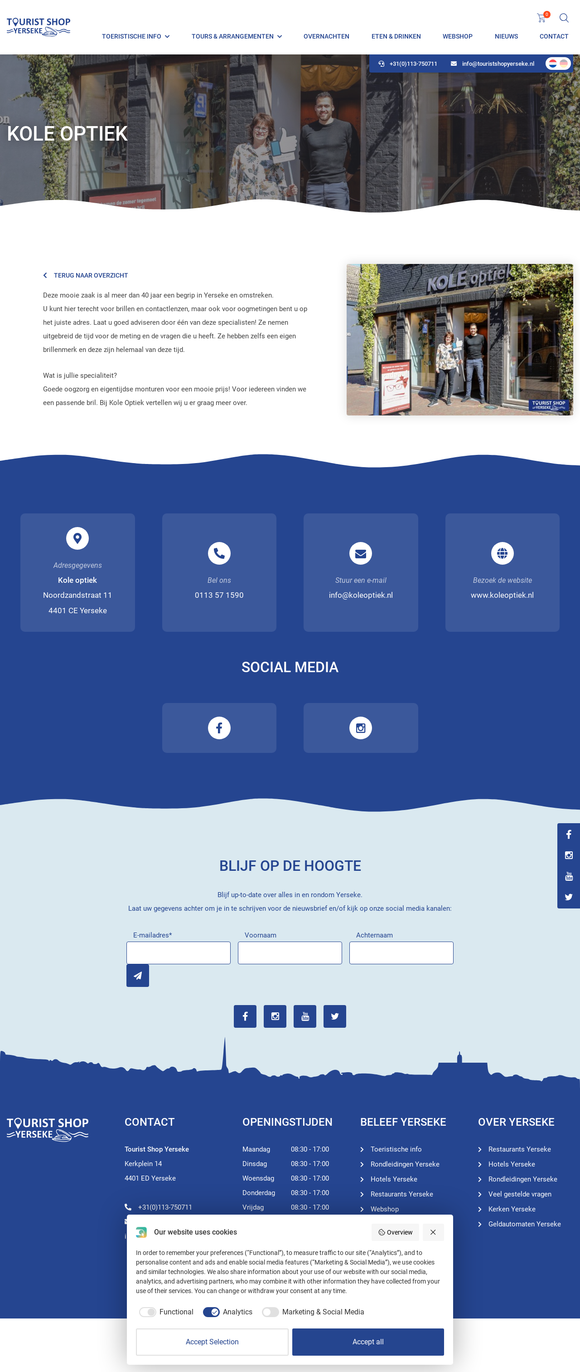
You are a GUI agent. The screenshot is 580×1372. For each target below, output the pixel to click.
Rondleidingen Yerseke (405, 1164)
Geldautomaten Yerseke (524, 1224)
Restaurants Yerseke (402, 1194)
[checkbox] (164, 1312)
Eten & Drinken (396, 36)
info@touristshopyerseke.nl (492, 63)
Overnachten (326, 36)
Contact (554, 36)
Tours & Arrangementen (233, 36)
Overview (395, 1232)
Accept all (368, 1342)
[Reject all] (434, 1232)
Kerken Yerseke (512, 1209)
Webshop (458, 36)
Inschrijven (137, 975)
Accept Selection (212, 1342)
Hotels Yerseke (394, 1179)
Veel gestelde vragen (519, 1194)
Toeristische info (131, 36)
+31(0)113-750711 (407, 63)
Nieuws (506, 36)
